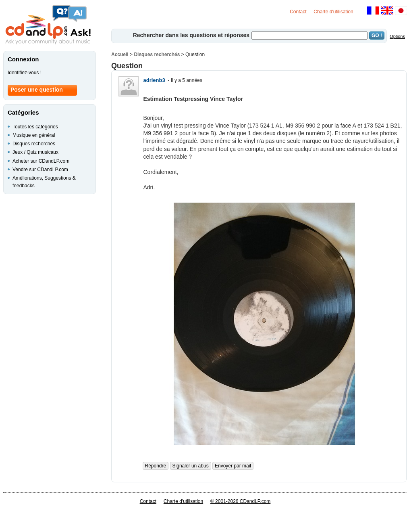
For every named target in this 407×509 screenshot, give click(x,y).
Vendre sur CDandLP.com (40, 169)
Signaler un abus (190, 466)
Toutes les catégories (35, 127)
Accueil (120, 54)
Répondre (155, 466)
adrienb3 (154, 80)
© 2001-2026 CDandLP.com (240, 501)
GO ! (377, 35)
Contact (298, 12)
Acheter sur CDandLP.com (40, 161)
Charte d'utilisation (333, 12)
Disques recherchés (157, 54)
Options (397, 36)
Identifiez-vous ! (25, 72)
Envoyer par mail (233, 466)
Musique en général (33, 135)
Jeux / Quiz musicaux (35, 152)
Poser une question (36, 89)
